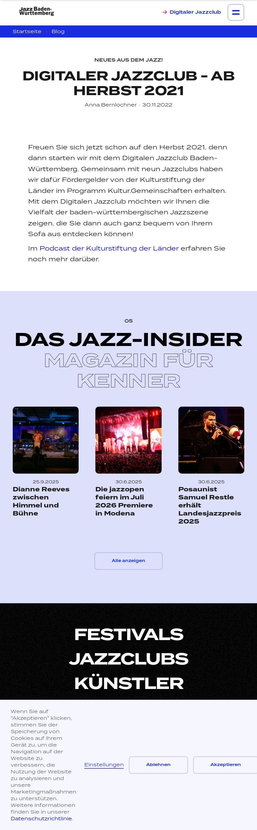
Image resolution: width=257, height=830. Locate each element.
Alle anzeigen (128, 561)
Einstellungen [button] (104, 764)
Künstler (128, 684)
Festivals (128, 635)
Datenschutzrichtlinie (41, 818)
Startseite (27, 31)
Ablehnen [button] (158, 765)
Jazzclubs (128, 659)
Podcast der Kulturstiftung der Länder (109, 248)
